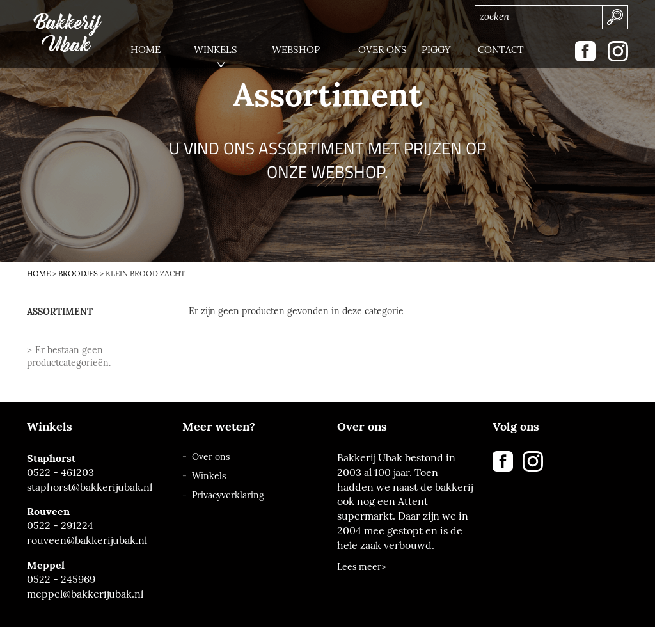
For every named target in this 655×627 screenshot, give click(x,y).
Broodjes (78, 273)
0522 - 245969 (61, 579)
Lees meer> (361, 567)
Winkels (209, 476)
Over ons (211, 457)
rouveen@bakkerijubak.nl (87, 540)
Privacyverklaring (228, 495)
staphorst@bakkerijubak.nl (89, 487)
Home (39, 273)
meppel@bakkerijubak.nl (85, 594)
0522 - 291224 (60, 526)
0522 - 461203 (60, 472)
